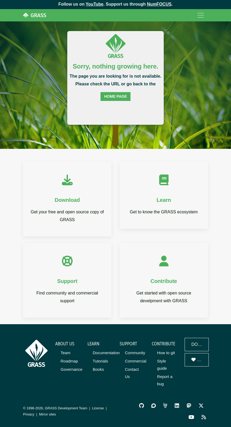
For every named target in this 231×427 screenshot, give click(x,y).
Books (98, 369)
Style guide (162, 365)
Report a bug (165, 380)
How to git (166, 352)
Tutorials (100, 361)
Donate (200, 359)
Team (65, 352)
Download (200, 344)
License (98, 408)
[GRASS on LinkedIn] (177, 405)
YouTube (94, 4)
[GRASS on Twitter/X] (201, 405)
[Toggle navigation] (200, 15)
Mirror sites (47, 414)
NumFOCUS (159, 4)
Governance (72, 369)
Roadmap (69, 361)
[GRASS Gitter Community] (165, 405)
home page (115, 96)
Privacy (28, 414)
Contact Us (132, 373)
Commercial (135, 361)
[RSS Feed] (203, 417)
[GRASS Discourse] (153, 405)
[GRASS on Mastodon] (189, 405)
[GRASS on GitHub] (141, 405)
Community (135, 352)
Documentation (106, 352)
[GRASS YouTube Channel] (191, 417)
